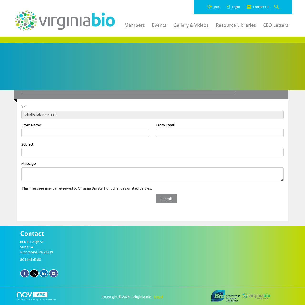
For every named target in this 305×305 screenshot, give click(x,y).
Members (134, 25)
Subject (27, 144)
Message (28, 164)
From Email (165, 125)
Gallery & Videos (191, 25)
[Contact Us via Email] (53, 273)
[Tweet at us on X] (34, 273)
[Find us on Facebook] (24, 273)
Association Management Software (36, 296)
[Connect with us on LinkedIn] (43, 273)
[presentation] (57, 203)
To (23, 107)
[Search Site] (277, 7)
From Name (31, 125)
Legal (158, 297)
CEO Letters (275, 25)
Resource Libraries (236, 25)
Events (159, 25)
